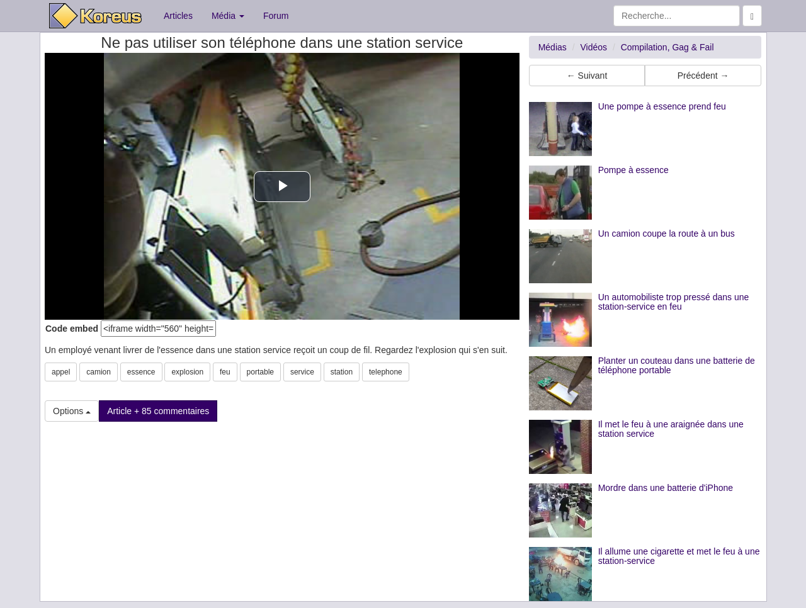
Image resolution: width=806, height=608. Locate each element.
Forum (275, 16)
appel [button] (61, 372)
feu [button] (225, 372)
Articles (178, 16)
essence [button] (141, 372)
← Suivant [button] (587, 75)
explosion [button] (187, 372)
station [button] (342, 372)
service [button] (302, 372)
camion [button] (98, 372)
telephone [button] (385, 372)
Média (228, 16)
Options (72, 411)
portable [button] (260, 372)
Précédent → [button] (703, 75)
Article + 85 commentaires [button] (158, 411)
